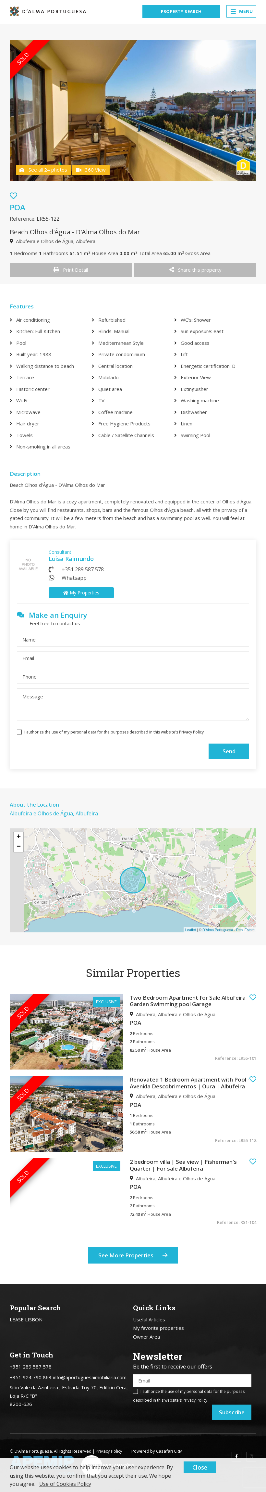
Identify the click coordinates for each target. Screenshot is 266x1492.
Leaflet (190, 930)
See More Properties (133, 1255)
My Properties (81, 593)
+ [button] (19, 837)
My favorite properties (158, 1328)
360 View (91, 169)
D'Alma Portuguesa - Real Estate (228, 930)
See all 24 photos (43, 169)
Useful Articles (149, 1319)
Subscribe (232, 1412)
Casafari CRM (169, 1451)
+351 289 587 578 (83, 569)
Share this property (195, 269)
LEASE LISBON (26, 1319)
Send (229, 751)
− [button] (19, 847)
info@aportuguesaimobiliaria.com (90, 1377)
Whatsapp (74, 577)
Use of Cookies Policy (65, 1483)
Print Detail (71, 269)
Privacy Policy (191, 732)
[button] (252, 997)
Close (199, 1467)
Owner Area (146, 1336)
